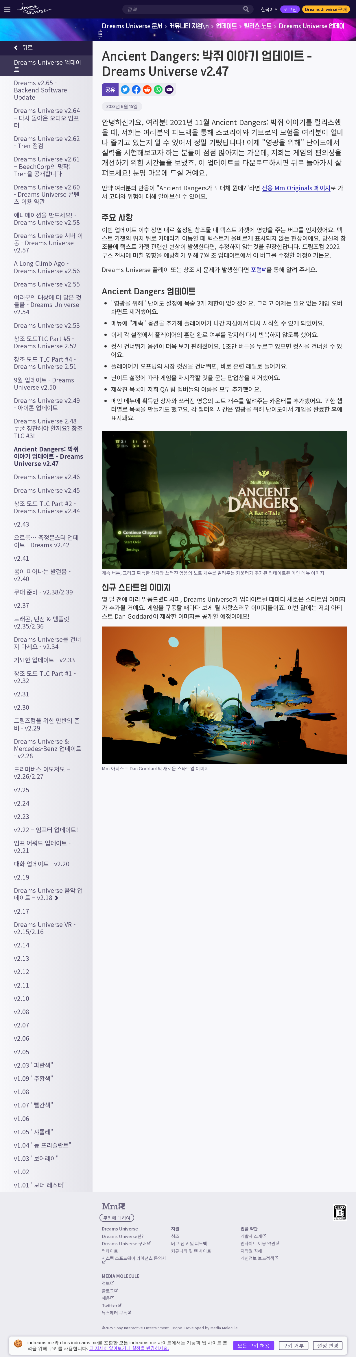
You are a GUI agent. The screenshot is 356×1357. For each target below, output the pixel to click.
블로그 (110, 1291)
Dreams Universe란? (122, 1236)
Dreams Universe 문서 (132, 25)
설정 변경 (327, 1345)
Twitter (111, 1305)
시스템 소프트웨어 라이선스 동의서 (134, 1259)
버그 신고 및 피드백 (189, 1243)
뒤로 (23, 48)
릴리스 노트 (258, 25)
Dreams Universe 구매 (326, 9)
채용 (108, 1298)
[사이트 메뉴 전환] (7, 9)
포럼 (258, 269)
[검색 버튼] (247, 9)
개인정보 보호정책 (259, 1258)
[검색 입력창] (181, 9)
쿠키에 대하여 (116, 1217)
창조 (175, 1236)
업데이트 (226, 25)
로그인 (290, 9)
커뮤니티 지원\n (189, 25)
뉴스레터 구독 (116, 1313)
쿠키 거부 (293, 1345)
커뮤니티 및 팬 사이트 (191, 1251)
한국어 (269, 9)
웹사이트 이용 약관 (260, 1243)
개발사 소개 (253, 1236)
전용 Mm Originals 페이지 (296, 187)
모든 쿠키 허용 (253, 1345)
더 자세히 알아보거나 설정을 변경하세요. (129, 1348)
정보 (108, 1283)
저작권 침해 (251, 1251)
